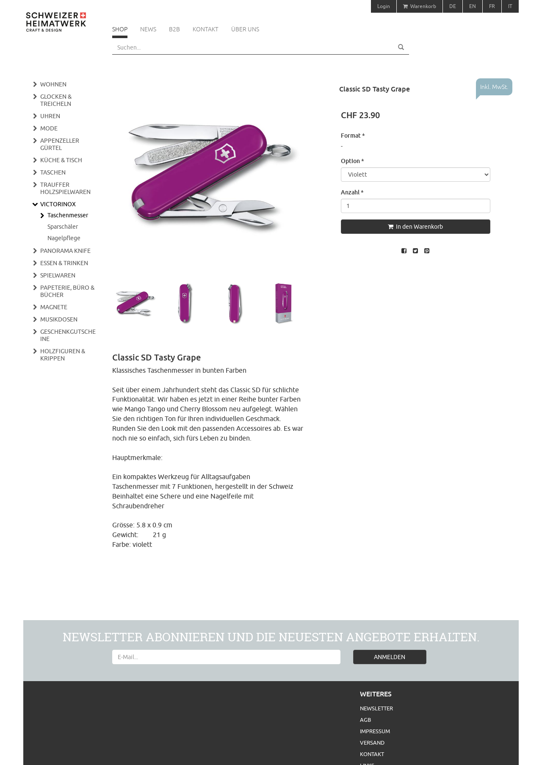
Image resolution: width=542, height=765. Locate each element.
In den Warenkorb (415, 226)
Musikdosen (58, 319)
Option (352, 160)
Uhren (50, 116)
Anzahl (352, 192)
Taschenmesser (67, 215)
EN (472, 6)
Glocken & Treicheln (56, 100)
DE (452, 6)
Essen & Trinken (64, 263)
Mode (49, 128)
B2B (174, 29)
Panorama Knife (65, 250)
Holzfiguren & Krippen (62, 355)
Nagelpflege (63, 238)
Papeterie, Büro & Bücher (67, 291)
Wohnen (53, 84)
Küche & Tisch (61, 160)
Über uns (245, 29)
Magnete (53, 307)
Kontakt (205, 29)
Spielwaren (57, 275)
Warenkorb (419, 6)
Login (383, 6)
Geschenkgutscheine (68, 335)
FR (492, 6)
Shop (119, 29)
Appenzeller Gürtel (59, 144)
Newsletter (376, 708)
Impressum (375, 731)
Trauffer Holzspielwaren (65, 188)
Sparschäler (62, 226)
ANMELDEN (389, 657)
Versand (372, 742)
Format (353, 135)
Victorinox (58, 204)
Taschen (53, 172)
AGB (365, 719)
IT (510, 6)
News (148, 29)
